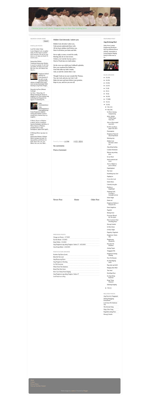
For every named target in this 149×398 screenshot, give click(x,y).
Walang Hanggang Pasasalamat (109, 299)
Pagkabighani (111, 168)
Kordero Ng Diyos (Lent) (60, 254)
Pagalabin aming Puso (110, 312)
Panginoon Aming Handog (112, 254)
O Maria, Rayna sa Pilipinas (38, 120)
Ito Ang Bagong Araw (111, 261)
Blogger (85, 391)
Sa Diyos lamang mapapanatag (111, 112)
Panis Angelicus (111, 207)
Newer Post (57, 200)
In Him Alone (111, 227)
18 (106, 96)
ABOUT (40, 34)
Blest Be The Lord (58, 257)
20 (106, 91)
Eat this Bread (57, 239)
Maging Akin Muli (112, 267)
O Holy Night (111, 229)
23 (106, 83)
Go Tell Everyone (58, 264)
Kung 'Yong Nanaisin (110, 281)
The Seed (109, 171)
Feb (108, 288)
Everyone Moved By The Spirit (112, 216)
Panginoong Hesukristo (110, 240)
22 (106, 85)
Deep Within (56, 242)
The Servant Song (109, 307)
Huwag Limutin (111, 224)
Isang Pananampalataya (43, 104)
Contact (33, 382)
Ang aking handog (112, 147)
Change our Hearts (58, 237)
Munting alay (110, 138)
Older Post (95, 200)
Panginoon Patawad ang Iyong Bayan (112, 134)
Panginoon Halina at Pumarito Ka (112, 203)
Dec (108, 107)
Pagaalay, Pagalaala (112, 232)
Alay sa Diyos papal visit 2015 (112, 123)
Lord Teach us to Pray (59, 276)
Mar (108, 109)
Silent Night (110, 197)
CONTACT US (50, 34)
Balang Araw (110, 213)
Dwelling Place (111, 273)
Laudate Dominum (112, 149)
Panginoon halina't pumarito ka (43, 74)
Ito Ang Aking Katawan (111, 276)
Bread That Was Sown (59, 269)
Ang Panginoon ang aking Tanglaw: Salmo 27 (66, 244)
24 (106, 80)
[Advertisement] (76, 97)
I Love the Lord (111, 179)
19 (106, 94)
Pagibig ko (110, 176)
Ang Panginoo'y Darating (60, 262)
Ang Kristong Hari (110, 42)
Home (76, 200)
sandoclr (73, 391)
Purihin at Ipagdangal (111, 188)
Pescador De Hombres (110, 244)
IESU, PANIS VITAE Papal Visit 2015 (111, 118)
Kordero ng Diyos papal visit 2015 (112, 127)
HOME (32, 34)
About (32, 380)
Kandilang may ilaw (112, 173)
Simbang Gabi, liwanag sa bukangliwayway (112, 193)
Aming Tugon (111, 248)
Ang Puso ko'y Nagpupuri (111, 296)
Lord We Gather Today (37, 49)
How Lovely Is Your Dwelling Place (112, 220)
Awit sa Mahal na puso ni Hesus (112, 164)
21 (106, 88)
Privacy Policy (35, 384)
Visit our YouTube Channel (38, 386)
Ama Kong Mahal (58, 247)
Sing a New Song (108, 309)
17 (106, 99)
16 (106, 102)
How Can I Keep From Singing (62, 271)
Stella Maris (110, 182)
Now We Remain (112, 258)
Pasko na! (109, 200)
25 (106, 77)
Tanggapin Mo (111, 251)
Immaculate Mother (36, 61)
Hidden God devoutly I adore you (112, 142)
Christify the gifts (112, 184)
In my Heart (110, 157)
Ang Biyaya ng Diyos (59, 259)
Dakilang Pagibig (112, 284)
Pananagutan (110, 131)
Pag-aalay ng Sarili (112, 265)
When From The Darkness (60, 267)
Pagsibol (109, 210)
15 (106, 104)
